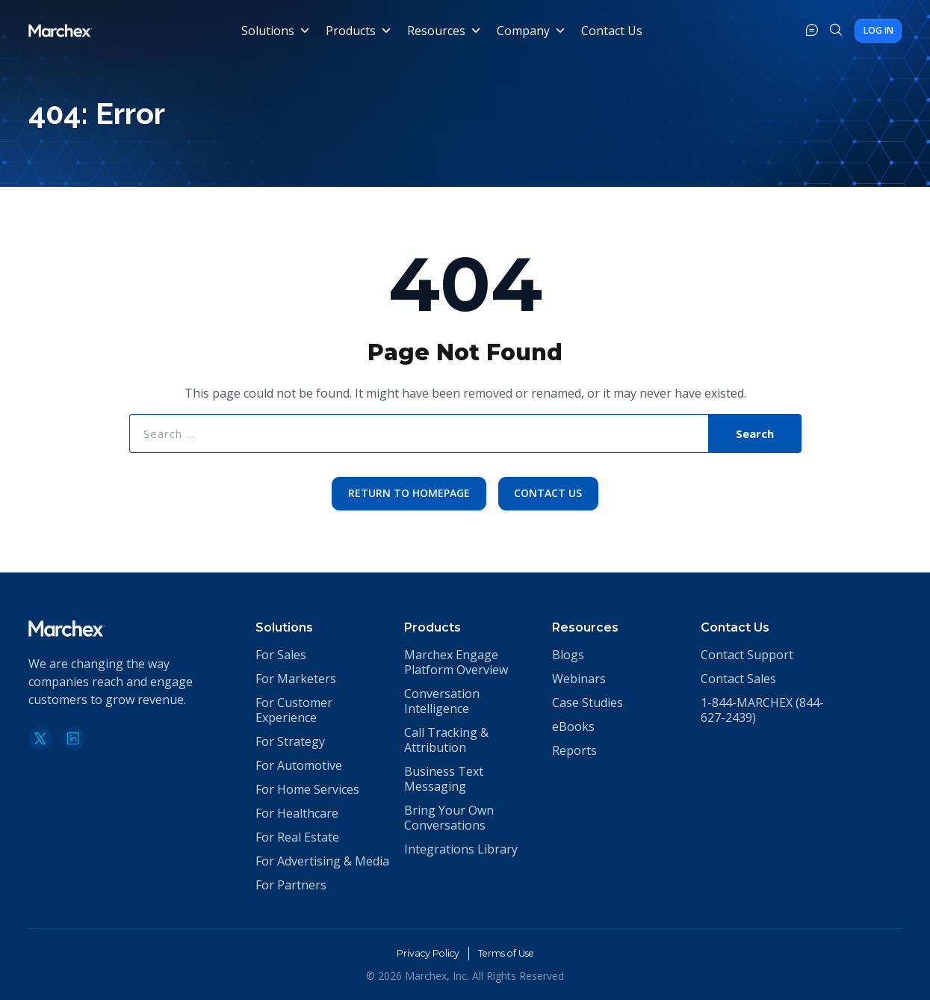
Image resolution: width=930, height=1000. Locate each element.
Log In (866, 30)
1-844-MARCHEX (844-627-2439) (762, 710)
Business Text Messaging (443, 778)
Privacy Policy (421, 953)
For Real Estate (297, 837)
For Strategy (290, 741)
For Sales (280, 654)
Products (356, 30)
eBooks (573, 726)
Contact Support (747, 654)
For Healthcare (296, 813)
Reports (574, 750)
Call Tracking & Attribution (446, 740)
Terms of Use (511, 953)
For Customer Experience (293, 710)
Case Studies (587, 702)
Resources (442, 30)
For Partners (290, 885)
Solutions (274, 30)
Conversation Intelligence (442, 701)
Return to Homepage (407, 494)
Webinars (579, 678)
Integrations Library (461, 849)
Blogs (568, 654)
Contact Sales (738, 678)
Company (529, 30)
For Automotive (298, 765)
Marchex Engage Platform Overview (456, 662)
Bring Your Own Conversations (449, 817)
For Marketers (295, 678)
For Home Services (307, 789)
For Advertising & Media (322, 861)
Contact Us (609, 30)
